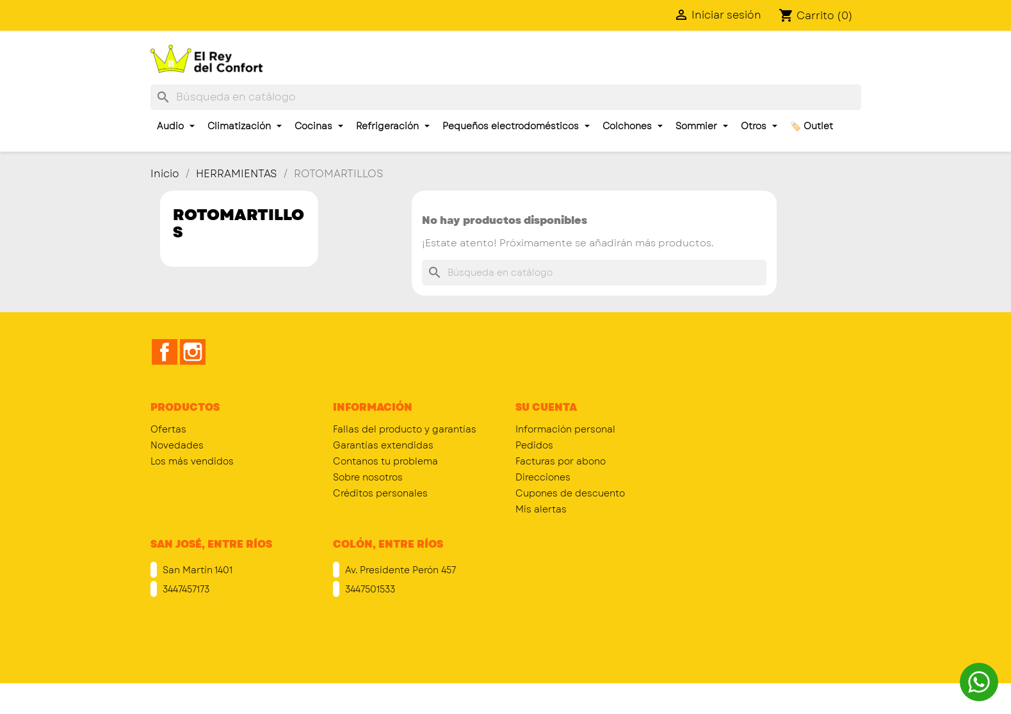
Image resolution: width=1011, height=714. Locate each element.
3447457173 (184, 589)
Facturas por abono (560, 461)
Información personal (565, 429)
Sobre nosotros (368, 477)
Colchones (633, 126)
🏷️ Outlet (811, 126)
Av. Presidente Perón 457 (399, 570)
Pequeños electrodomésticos (516, 126)
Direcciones (542, 477)
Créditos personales (380, 493)
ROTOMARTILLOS (238, 222)
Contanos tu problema (385, 461)
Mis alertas (541, 509)
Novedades (177, 445)
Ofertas (168, 429)
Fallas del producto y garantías (404, 429)
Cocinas (319, 126)
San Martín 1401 (196, 570)
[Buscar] (505, 97)
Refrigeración (393, 126)
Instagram (193, 352)
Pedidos (534, 445)
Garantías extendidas (383, 445)
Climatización (244, 126)
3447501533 (369, 589)
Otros (759, 126)
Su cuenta (546, 407)
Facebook (164, 352)
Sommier (701, 126)
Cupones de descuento (570, 493)
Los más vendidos (192, 461)
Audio (176, 126)
